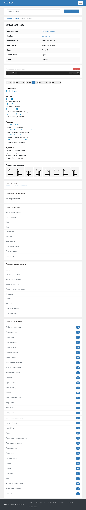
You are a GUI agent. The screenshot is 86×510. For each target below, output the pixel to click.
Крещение (43, 408)
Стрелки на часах (12, 246)
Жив (7, 222)
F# (50, 82)
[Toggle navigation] (80, 3)
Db (30, 82)
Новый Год (43, 428)
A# (14, 82)
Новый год (10, 256)
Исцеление (43, 403)
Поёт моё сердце (12, 308)
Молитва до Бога (12, 284)
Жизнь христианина (43, 398)
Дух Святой (43, 382)
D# (37, 82)
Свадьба (43, 463)
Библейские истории (43, 327)
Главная (10, 18)
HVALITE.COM (9, 3)
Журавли (9, 294)
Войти (71, 502)
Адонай (9, 237)
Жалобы (62, 502)
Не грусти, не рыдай (13, 279)
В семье (9, 304)
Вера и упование (43, 352)
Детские (43, 377)
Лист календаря (12, 251)
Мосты (8, 299)
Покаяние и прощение (43, 443)
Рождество (43, 453)
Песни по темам (14, 321)
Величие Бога (11, 186)
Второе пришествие (43, 367)
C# (27, 82)
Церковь (43, 493)
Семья (43, 468)
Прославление (22, 186)
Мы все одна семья (13, 275)
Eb (40, 82)
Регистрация (32, 507)
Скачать (76, 69)
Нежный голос (11, 313)
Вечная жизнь (43, 357)
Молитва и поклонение (43, 418)
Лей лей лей (10, 232)
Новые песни (13, 207)
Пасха (43, 433)
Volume (77, 72)
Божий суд (43, 337)
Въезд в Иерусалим (43, 372)
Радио (30, 502)
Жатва (43, 393)
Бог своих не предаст (14, 212)
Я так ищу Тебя (11, 241)
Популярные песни (16, 264)
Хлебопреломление (43, 488)
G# (60, 82)
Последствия (11, 217)
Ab (7, 82)
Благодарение (43, 332)
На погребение (43, 423)
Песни (17, 18)
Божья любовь (43, 342)
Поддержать (40, 502)
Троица (43, 478)
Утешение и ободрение (43, 483)
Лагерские (43, 413)
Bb (17, 82)
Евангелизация (43, 388)
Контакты (52, 502)
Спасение (43, 473)
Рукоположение (43, 458)
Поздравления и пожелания (43, 438)
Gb (53, 82)
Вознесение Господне (43, 362)
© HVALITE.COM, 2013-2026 (14, 505)
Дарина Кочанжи (48, 31)
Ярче (8, 227)
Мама (8, 270)
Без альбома (46, 36)
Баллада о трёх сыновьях (15, 289)
